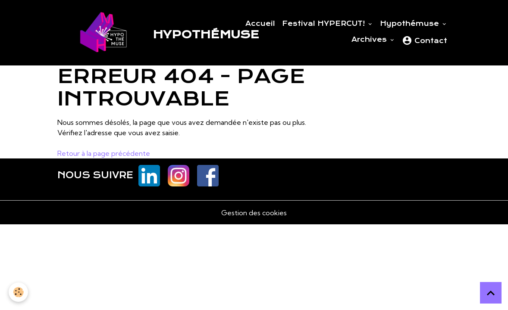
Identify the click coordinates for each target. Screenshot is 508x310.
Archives (370, 39)
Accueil (260, 24)
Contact (424, 40)
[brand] (133, 33)
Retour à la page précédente (103, 153)
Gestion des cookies (254, 212)
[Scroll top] (491, 293)
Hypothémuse (410, 24)
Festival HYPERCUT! (324, 24)
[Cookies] (18, 292)
